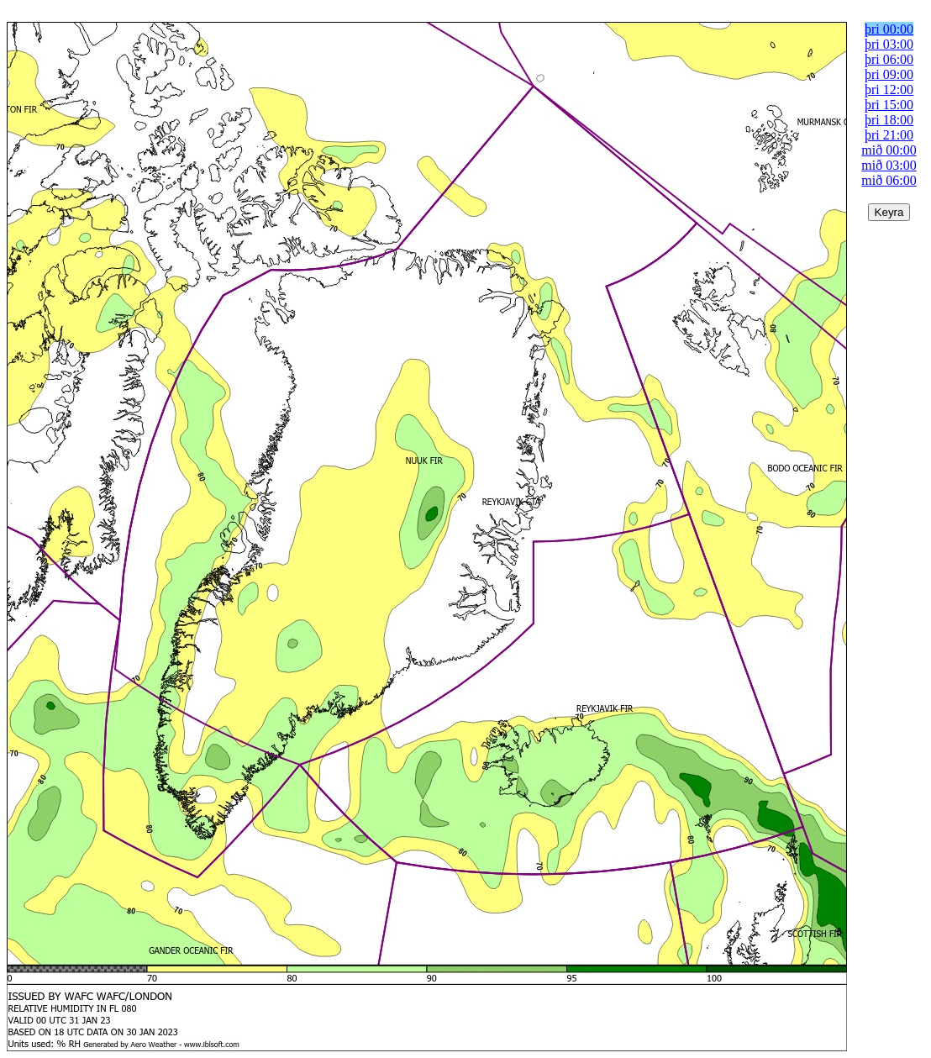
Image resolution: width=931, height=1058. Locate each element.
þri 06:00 (889, 59)
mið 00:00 (888, 150)
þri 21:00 (889, 135)
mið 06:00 (888, 180)
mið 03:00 (888, 165)
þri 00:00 (889, 29)
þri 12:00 (889, 89)
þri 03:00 (889, 44)
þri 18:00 (889, 120)
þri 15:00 (889, 104)
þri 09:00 (889, 74)
